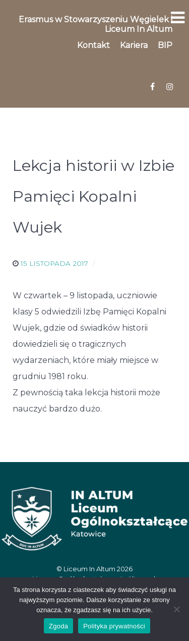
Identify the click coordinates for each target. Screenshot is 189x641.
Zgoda (58, 626)
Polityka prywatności (114, 626)
